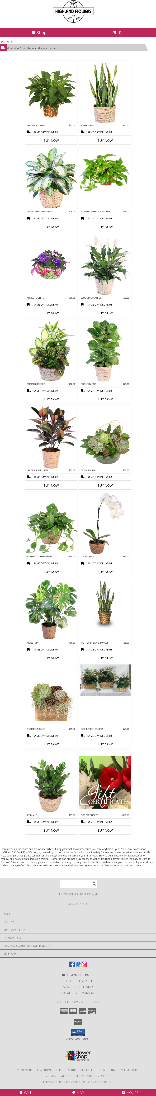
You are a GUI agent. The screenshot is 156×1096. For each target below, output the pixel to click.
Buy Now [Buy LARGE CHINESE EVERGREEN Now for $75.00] (51, 226)
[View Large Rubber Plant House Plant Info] (51, 437)
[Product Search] (78, 884)
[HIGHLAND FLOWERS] (78, 23)
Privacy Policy (53, 1082)
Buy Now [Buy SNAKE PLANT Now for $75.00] (105, 140)
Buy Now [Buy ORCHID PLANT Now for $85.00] (105, 571)
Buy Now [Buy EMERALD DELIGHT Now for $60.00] (51, 399)
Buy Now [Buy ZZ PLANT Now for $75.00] (51, 830)
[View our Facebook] (72, 966)
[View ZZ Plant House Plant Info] (51, 782)
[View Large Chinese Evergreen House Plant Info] (51, 178)
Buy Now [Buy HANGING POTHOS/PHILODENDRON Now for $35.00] (105, 226)
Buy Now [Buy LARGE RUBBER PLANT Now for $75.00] (51, 485)
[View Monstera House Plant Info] (51, 609)
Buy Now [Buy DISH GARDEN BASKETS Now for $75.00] (105, 744)
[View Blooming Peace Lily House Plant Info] (105, 264)
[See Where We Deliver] (78, 903)
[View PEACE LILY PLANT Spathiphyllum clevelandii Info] (51, 92)
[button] (78, 1032)
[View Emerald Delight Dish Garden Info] (51, 351)
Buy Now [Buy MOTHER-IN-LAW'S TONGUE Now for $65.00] (105, 658)
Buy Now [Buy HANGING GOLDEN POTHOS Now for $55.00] (51, 571)
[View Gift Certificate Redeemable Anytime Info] (105, 782)
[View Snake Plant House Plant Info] (105, 92)
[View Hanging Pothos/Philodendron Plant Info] (105, 173)
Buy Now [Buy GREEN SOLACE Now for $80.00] (105, 485)
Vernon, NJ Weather (59, 1076)
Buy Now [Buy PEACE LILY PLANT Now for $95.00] (51, 140)
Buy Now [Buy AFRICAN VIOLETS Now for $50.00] (51, 313)
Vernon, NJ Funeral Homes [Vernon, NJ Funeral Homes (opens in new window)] (35, 1069)
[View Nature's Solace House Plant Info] (51, 695)
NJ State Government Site (92, 1076)
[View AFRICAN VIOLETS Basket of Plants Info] (51, 258)
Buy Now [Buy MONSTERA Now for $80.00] (51, 658)
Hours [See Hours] (130, 1092)
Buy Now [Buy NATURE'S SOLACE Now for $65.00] (51, 744)
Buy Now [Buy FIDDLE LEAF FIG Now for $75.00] (105, 399)
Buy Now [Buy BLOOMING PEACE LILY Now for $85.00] (105, 313)
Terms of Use (104, 1082)
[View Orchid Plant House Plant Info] (105, 523)
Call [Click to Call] (26, 1092)
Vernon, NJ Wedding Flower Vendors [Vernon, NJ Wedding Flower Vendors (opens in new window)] (113, 1069)
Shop (39, 32)
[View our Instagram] (84, 966)
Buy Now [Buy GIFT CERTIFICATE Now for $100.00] (105, 830)
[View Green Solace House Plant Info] (105, 437)
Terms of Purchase (79, 1082)
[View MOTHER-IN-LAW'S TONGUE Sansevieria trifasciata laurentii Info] (105, 603)
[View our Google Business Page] (78, 966)
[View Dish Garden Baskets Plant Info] (105, 680)
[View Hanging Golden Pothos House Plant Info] (51, 523)
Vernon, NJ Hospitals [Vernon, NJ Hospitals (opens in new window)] (70, 1069)
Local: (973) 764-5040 (78, 993)
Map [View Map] (78, 1092)
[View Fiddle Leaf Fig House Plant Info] (105, 351)
